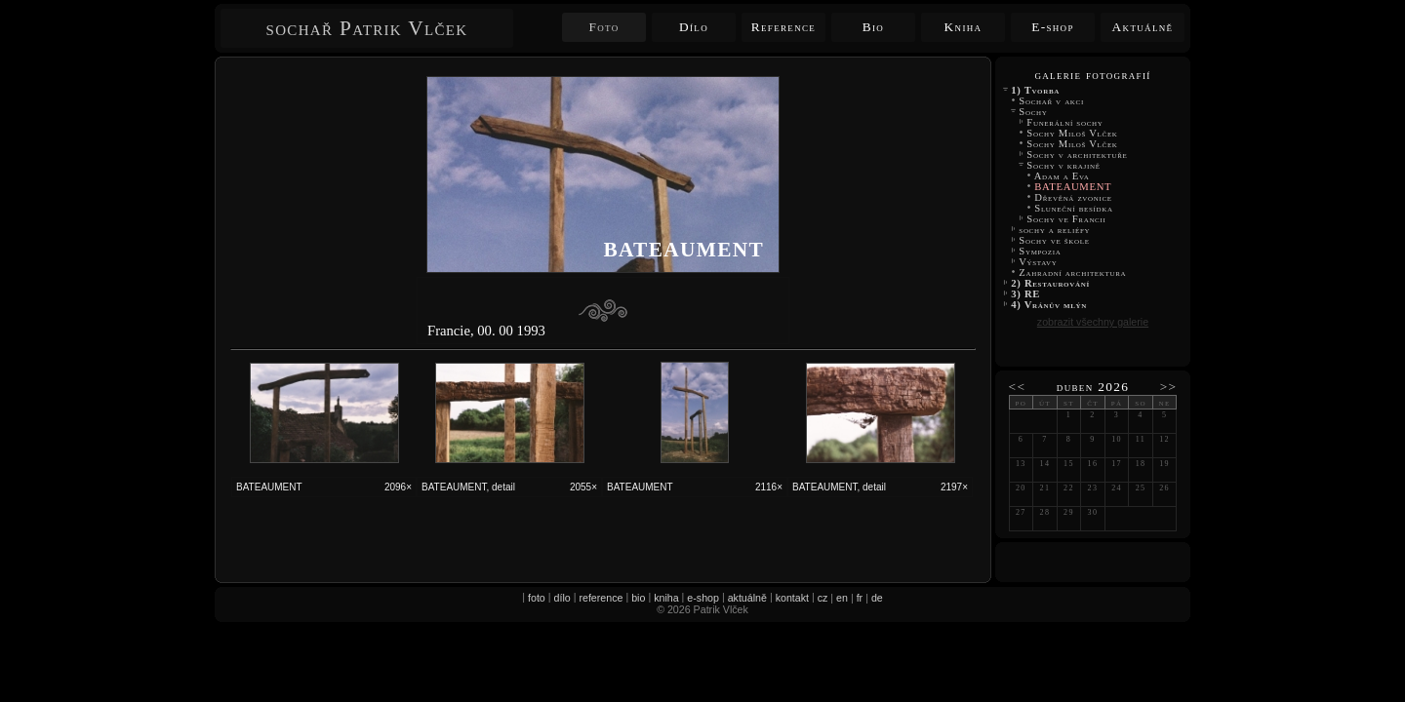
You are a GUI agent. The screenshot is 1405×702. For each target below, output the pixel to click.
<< (1017, 386)
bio (638, 598)
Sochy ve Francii (1066, 219)
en (842, 598)
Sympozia (1040, 251)
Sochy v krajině (1064, 165)
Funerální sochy (1065, 122)
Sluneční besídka (1073, 208)
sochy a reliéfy (1055, 229)
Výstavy (1038, 261)
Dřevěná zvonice (1073, 197)
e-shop (703, 598)
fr (860, 598)
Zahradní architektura (1073, 272)
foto (536, 598)
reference (600, 598)
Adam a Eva (1062, 176)
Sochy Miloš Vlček (1074, 133)
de (877, 598)
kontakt (792, 598)
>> (1169, 386)
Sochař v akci (1051, 101)
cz (823, 598)
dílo (562, 598)
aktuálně (747, 598)
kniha (666, 598)
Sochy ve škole (1054, 240)
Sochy (1033, 111)
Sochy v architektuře (1077, 154)
